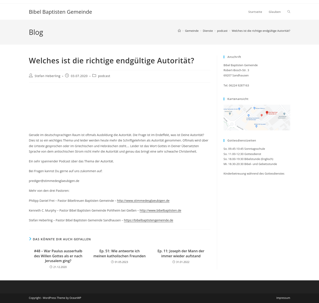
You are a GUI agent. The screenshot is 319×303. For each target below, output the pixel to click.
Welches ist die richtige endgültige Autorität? (261, 31)
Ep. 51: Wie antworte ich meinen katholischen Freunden (119, 253)
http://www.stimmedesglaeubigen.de (143, 201)
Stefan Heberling (47, 76)
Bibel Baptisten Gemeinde (60, 11)
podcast (104, 76)
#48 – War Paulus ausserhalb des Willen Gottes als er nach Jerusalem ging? (58, 256)
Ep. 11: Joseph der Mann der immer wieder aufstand (180, 253)
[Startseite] (179, 31)
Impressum (283, 298)
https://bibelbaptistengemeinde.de (148, 220)
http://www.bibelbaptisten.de (160, 210)
